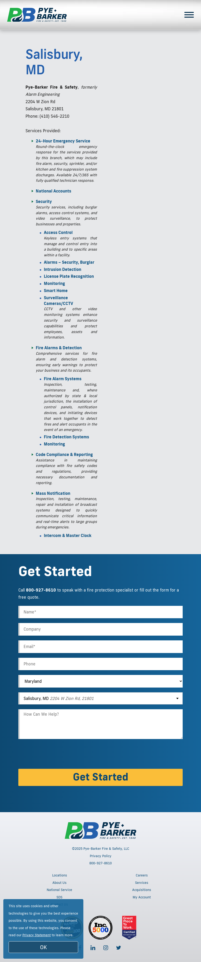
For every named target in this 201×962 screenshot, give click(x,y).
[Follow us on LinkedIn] (93, 947)
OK (43, 947)
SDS (59, 897)
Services (141, 883)
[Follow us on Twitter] (118, 947)
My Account (142, 897)
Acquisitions (141, 890)
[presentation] (54, 754)
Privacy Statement (36, 935)
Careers (142, 875)
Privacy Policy (100, 856)
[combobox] (100, 698)
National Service (59, 890)
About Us (59, 883)
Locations (59, 875)
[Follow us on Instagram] (106, 947)
